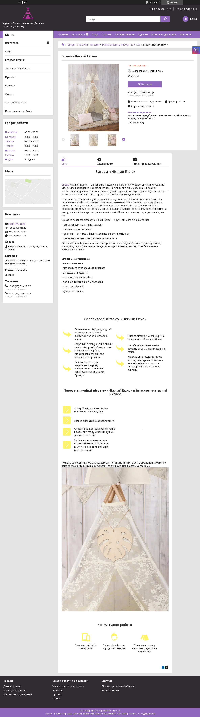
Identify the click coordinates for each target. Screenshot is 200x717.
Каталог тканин (125, 34)
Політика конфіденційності (142, 713)
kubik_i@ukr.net (16, 223)
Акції (95, 34)
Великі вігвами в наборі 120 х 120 (121, 44)
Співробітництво (16, 102)
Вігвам (65, 184)
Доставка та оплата (17, 68)
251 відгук (155, 2)
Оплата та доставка (163, 34)
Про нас (106, 34)
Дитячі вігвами (12, 686)
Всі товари (78, 34)
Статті (9, 94)
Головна (63, 34)
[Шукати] (165, 19)
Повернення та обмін (18, 111)
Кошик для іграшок (14, 690)
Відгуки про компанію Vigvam (118, 686)
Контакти (185, 34)
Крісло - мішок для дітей (17, 694)
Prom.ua (116, 710)
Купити (146, 84)
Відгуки (143, 34)
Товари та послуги (77, 44)
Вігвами (94, 44)
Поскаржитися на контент (113, 713)
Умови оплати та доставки (68, 686)
